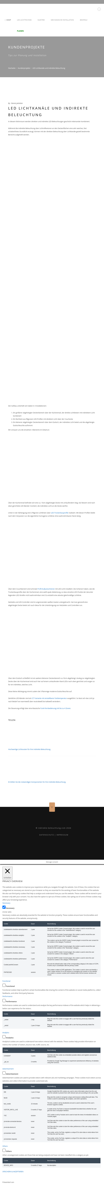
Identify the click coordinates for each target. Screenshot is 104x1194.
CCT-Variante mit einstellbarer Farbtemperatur (49, 698)
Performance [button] (7, 996)
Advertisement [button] (8, 1069)
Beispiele (83, 20)
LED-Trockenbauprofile (59, 513)
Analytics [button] (5, 1032)
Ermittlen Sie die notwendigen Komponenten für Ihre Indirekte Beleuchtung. (37, 782)
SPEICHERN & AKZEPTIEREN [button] (12, 1171)
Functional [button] (6, 981)
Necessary (10, 908)
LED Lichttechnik (24, 20)
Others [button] (5, 1146)
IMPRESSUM (62, 835)
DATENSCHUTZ (46, 835)
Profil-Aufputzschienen (46, 589)
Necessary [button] (6, 903)
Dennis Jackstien (17, 103)
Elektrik (41, 20)
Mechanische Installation (62, 20)
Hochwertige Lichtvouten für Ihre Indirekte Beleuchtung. (29, 749)
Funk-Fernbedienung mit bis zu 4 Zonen (55, 708)
